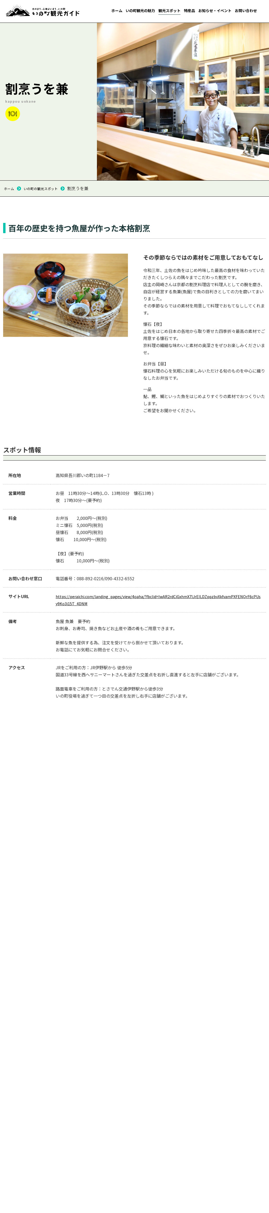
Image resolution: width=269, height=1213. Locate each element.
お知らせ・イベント (214, 10)
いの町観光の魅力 (140, 10)
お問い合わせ (246, 10)
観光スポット (169, 10)
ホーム (116, 10)
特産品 (189, 10)
